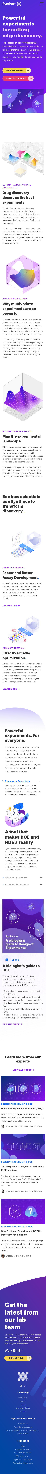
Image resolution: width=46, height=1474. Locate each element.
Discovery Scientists (23, 781)
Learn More (9, 605)
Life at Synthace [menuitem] (23, 1408)
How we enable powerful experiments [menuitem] (23, 1430)
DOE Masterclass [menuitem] (23, 1456)
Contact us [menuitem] (23, 1398)
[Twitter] (21, 1386)
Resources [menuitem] (23, 1440)
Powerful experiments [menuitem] (23, 1427)
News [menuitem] (23, 1404)
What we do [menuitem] (23, 1423)
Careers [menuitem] (23, 1411)
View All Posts (22, 1070)
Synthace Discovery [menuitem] (23, 1418)
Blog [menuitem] (23, 1446)
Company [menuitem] (23, 1392)
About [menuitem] (23, 1401)
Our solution (15, 70)
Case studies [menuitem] (23, 1434)
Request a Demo (16, 78)
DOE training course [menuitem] (23, 1453)
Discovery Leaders (23, 877)
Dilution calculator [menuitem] (23, 1449)
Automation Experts (23, 884)
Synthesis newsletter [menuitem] (23, 1459)
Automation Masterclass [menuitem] (23, 1463)
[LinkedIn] (25, 1386)
